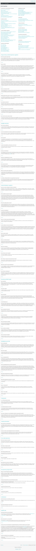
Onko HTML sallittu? (3, 45)
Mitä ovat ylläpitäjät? (21, 9)
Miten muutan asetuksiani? (4, 20)
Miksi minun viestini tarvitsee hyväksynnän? (7, 40)
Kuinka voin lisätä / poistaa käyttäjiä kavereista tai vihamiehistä (25, 25)
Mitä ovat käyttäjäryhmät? (21, 11)
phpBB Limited (31, 513)
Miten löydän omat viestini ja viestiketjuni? (24, 32)
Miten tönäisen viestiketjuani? (5, 41)
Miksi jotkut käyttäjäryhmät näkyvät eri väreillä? (24, 13)
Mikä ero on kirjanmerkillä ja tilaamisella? (24, 35)
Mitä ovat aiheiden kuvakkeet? (5, 51)
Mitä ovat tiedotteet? (4, 48)
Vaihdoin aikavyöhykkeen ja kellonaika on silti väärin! (8, 23)
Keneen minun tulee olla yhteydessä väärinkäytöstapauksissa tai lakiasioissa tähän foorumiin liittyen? (26, 48)
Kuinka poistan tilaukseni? (21, 38)
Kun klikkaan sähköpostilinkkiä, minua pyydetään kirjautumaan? (8, 28)
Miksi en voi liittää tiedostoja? (5, 37)
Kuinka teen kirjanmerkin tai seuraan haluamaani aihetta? (26, 36)
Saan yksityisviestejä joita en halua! (23, 19)
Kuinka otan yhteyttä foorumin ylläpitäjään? (24, 49)
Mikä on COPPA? (3, 10)
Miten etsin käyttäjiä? (21, 31)
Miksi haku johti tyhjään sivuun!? (22, 30)
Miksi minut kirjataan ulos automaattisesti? (7, 16)
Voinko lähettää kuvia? (4, 47)
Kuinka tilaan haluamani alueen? (22, 37)
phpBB (10, 153)
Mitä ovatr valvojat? (21, 10)
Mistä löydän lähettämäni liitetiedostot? (23, 42)
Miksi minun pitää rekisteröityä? (5, 9)
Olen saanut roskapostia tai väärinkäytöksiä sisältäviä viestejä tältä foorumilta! (25, 21)
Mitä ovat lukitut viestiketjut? (5, 50)
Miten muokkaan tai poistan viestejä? (6, 32)
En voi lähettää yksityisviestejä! (22, 18)
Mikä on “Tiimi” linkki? (21, 15)
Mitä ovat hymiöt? (3, 46)
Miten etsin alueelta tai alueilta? (22, 29)
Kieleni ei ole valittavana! (4, 24)
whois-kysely (25, 526)
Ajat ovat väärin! (3, 22)
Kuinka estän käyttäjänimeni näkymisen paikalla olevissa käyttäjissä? (9, 21)
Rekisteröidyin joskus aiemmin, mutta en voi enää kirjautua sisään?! (9, 14)
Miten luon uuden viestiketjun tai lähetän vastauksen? (8, 31)
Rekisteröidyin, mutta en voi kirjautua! (6, 12)
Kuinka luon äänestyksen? (4, 34)
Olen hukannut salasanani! (5, 15)
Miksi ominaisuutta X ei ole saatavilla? (23, 46)
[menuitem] (25, 545)
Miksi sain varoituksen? (4, 38)
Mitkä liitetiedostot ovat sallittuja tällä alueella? (24, 41)
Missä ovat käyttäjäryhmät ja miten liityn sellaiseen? (25, 12)
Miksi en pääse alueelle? (4, 36)
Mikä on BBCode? (3, 44)
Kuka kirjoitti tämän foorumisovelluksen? (23, 45)
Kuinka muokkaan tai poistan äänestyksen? (7, 35)
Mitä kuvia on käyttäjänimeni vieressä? (6, 25)
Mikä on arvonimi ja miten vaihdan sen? (6, 26)
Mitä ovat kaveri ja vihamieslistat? (22, 24)
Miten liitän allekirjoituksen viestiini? (6, 33)
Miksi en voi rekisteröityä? (4, 11)
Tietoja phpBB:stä (3, 515)
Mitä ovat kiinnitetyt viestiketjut (5, 49)
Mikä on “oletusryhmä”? (21, 14)
